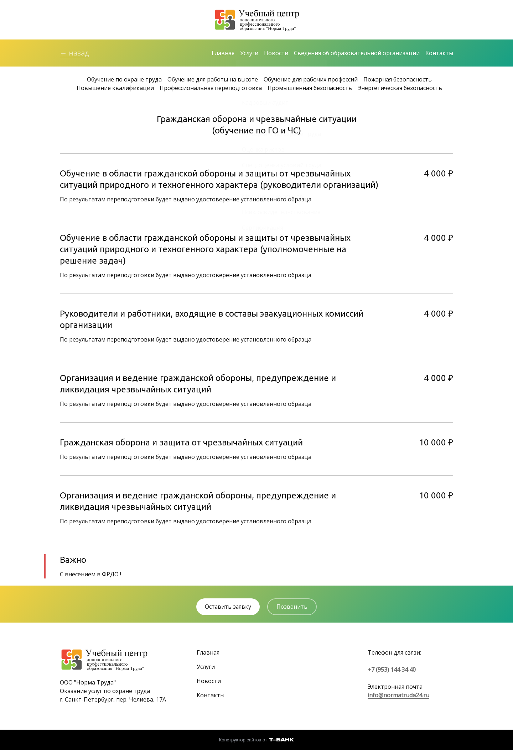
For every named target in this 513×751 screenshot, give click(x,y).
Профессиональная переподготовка (211, 88)
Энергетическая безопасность (400, 88)
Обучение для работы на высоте (212, 80)
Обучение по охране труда (124, 80)
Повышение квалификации (115, 88)
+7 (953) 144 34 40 (392, 670)
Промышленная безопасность (310, 88)
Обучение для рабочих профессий (311, 80)
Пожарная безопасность (397, 80)
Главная (223, 53)
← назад (74, 53)
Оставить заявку (227, 607)
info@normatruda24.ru (398, 695)
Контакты (439, 53)
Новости (276, 53)
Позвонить (293, 607)
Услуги (249, 53)
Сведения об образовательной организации (357, 53)
